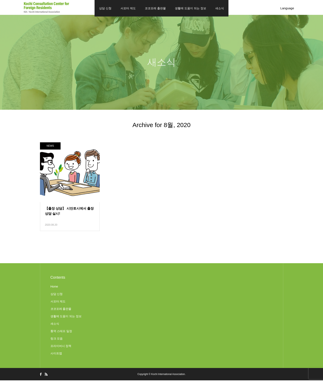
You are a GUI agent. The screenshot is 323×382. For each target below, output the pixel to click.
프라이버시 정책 (60, 347)
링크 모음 (56, 340)
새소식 (219, 8)
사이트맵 (56, 355)
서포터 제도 (128, 8)
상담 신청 (105, 8)
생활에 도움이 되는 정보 (190, 8)
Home (54, 288)
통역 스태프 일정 (61, 332)
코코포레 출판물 (155, 8)
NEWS (50, 147)
